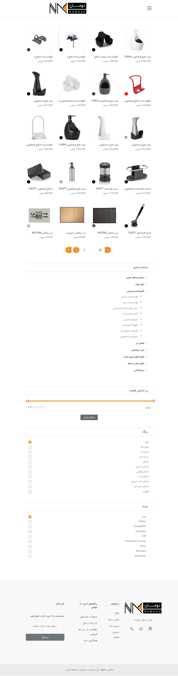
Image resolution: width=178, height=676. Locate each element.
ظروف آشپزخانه (132, 325)
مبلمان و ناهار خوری (137, 278)
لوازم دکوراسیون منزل (136, 357)
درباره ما (114, 626)
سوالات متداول (88, 617)
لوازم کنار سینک (132, 296)
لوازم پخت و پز (132, 302)
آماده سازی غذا (132, 313)
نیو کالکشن (141, 371)
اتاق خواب (141, 285)
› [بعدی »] (108, 250)
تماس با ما (113, 620)
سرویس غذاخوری (131, 336)
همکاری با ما (90, 641)
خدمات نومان (115, 635)
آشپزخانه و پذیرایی (137, 291)
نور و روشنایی (139, 350)
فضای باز (142, 343)
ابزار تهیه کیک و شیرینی (127, 308)
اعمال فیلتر (89, 418)
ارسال (45, 637)
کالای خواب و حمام (138, 364)
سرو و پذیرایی (133, 319)
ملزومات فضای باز (131, 330)
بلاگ (117, 613)
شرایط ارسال (89, 623)
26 (100, 250)
